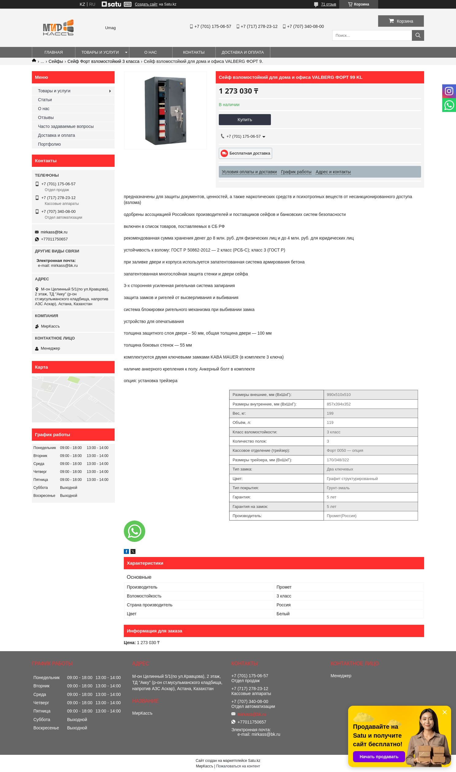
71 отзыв (328, 4)
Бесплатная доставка (250, 153)
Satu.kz (254, 761)
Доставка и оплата (243, 52)
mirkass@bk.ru (54, 232)
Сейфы (56, 61)
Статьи (45, 99)
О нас (150, 52)
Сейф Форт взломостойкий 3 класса (103, 61)
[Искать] (418, 35)
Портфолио (49, 144)
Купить (245, 119)
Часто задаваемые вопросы (66, 126)
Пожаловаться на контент (238, 766)
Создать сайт (146, 4)
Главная (53, 52)
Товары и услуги (100, 52)
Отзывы (46, 117)
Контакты (193, 52)
